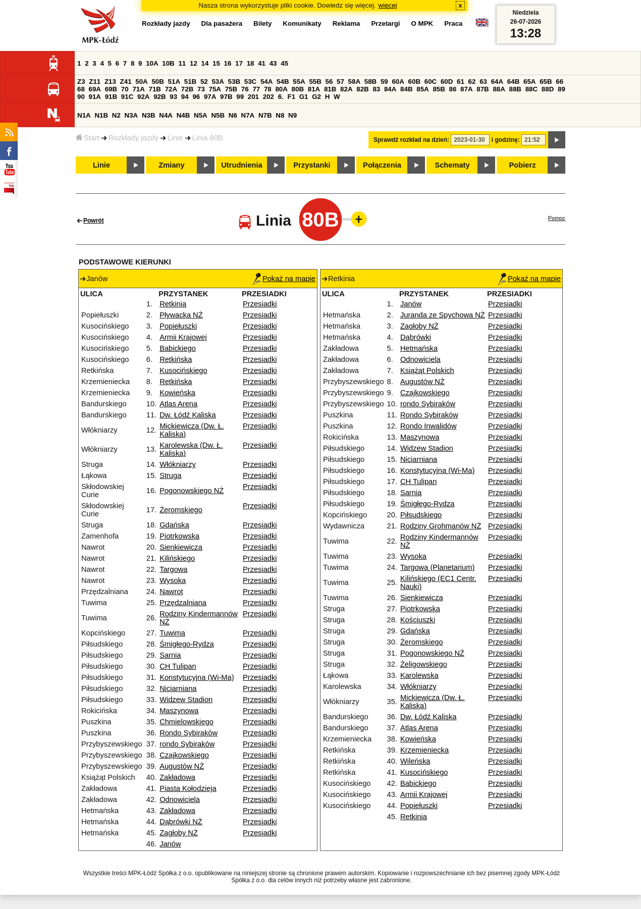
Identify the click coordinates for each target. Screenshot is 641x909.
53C (250, 81)
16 (228, 63)
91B (111, 96)
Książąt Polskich (427, 370)
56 (329, 81)
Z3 (81, 81)
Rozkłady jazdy (133, 138)
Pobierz (522, 165)
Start (87, 138)
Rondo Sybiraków (188, 733)
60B (414, 81)
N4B (183, 115)
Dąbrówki (415, 337)
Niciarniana (177, 688)
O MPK (422, 23)
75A (215, 89)
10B (168, 63)
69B (111, 89)
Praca (453, 23)
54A (266, 81)
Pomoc (556, 218)
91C (127, 96)
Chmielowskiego (186, 722)
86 (453, 89)
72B (187, 89)
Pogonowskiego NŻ (191, 491)
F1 (291, 96)
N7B (265, 115)
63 (483, 81)
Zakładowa (177, 777)
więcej (388, 5)
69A (95, 89)
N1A (84, 115)
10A (152, 63)
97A (210, 96)
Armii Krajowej (183, 337)
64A (497, 81)
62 (472, 81)
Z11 (94, 81)
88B (515, 89)
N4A (166, 115)
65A (529, 81)
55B (315, 81)
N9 (292, 115)
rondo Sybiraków (187, 744)
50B (157, 81)
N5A (200, 115)
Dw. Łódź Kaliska (187, 415)
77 (256, 89)
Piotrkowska (179, 536)
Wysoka (172, 580)
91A (95, 96)
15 (216, 63)
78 (268, 89)
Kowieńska (177, 393)
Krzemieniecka (424, 750)
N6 (233, 115)
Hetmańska (419, 348)
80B (298, 89)
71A (138, 89)
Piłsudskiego (421, 515)
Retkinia (172, 304)
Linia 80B (207, 138)
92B (159, 96)
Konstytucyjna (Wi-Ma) (196, 677)
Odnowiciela (179, 799)
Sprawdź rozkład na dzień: (411, 139)
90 (81, 96)
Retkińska (175, 359)
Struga (170, 475)
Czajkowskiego (184, 755)
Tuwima (172, 633)
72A (171, 89)
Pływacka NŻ (181, 315)
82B (362, 89)
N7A (248, 115)
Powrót (93, 220)
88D (548, 89)
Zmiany (171, 165)
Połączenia (382, 165)
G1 (303, 96)
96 (196, 96)
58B (370, 81)
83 (376, 89)
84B (406, 89)
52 (204, 81)
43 (273, 63)
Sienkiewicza (180, 547)
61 (460, 81)
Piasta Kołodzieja (187, 788)
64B (513, 81)
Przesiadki (260, 304)
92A (143, 96)
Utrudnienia (241, 165)
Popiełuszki (178, 326)
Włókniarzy (177, 464)
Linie (175, 138)
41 (261, 63)
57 (340, 81)
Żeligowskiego (423, 664)
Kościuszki (417, 620)
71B (155, 89)
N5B (218, 115)
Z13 (110, 81)
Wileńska (415, 761)
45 (284, 63)
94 (185, 96)
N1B (101, 115)
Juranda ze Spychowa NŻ (442, 315)
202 (268, 96)
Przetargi (385, 23)
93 (173, 96)
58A (354, 81)
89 (561, 89)
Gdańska (174, 525)
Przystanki (311, 165)
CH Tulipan (177, 666)
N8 (280, 115)
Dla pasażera (222, 23)
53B (234, 81)
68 (81, 89)
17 (239, 63)
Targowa (173, 569)
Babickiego (177, 348)
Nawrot (171, 591)
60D (447, 81)
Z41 (126, 81)
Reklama (346, 23)
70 (125, 89)
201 (253, 96)
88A (499, 89)
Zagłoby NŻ (178, 833)
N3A (131, 115)
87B (482, 89)
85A (422, 89)
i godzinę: (506, 139)
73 (201, 89)
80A (281, 89)
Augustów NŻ (181, 766)
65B (546, 81)
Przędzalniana (182, 603)
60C (430, 81)
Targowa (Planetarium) (437, 567)
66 (559, 81)
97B (226, 96)
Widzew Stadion (185, 700)
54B (283, 81)
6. (281, 96)
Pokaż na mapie (283, 279)
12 (193, 63)
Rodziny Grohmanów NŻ (440, 526)
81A (314, 89)
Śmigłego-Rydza (186, 644)
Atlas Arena (178, 404)
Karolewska (419, 675)
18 (250, 63)
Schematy (452, 165)
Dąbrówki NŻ (180, 822)
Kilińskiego (177, 558)
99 (240, 96)
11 (182, 63)
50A (141, 81)
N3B (148, 115)
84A (390, 89)
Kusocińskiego (183, 370)
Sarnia (170, 655)
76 (245, 89)
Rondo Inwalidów (428, 426)
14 (205, 63)
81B (330, 89)
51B (190, 81)
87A (466, 89)
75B (231, 89)
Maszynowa (178, 711)
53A (217, 81)
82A (346, 89)
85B (439, 89)
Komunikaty (302, 23)
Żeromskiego (180, 510)
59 (384, 81)
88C (531, 89)
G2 (316, 96)
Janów (170, 844)
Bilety (262, 23)
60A (398, 81)
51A (174, 81)
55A (299, 81)
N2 (116, 115)
